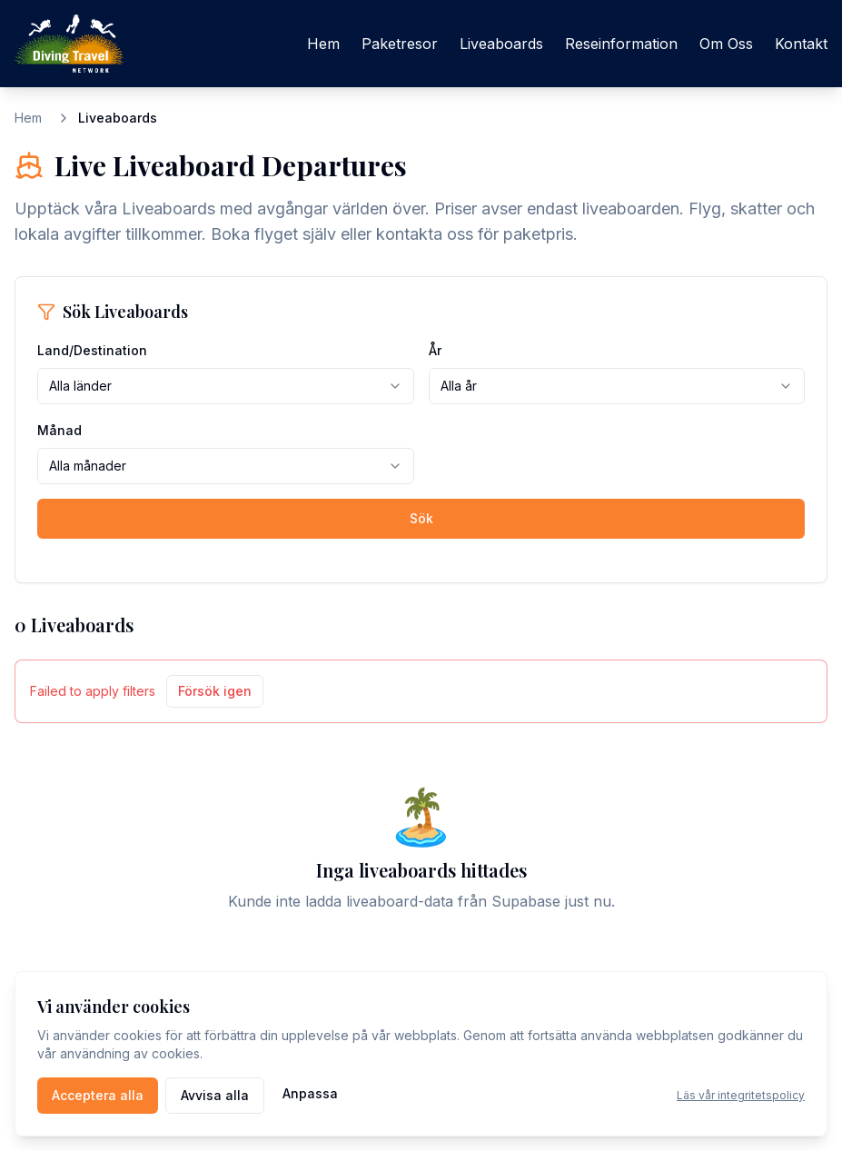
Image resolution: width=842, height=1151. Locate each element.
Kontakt (801, 44)
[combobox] (225, 386)
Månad (59, 430)
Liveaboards (501, 44)
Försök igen (215, 691)
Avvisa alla (215, 1095)
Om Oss (726, 44)
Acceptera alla (98, 1095)
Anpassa (310, 1093)
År (435, 350)
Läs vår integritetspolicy (741, 1095)
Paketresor (400, 44)
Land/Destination (92, 350)
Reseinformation (621, 44)
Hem (323, 44)
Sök (421, 518)
